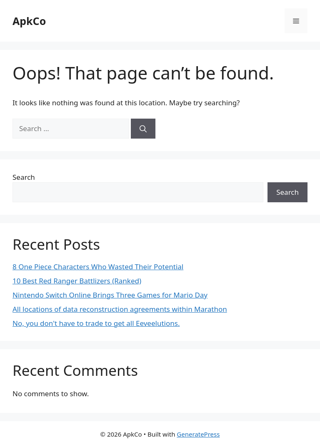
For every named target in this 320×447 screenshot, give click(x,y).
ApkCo (29, 21)
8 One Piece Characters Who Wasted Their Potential (97, 266)
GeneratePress (198, 434)
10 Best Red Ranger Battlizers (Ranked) (76, 281)
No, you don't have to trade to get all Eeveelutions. (96, 323)
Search (23, 177)
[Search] (143, 129)
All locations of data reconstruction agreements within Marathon (119, 309)
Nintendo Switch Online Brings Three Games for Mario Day (110, 295)
